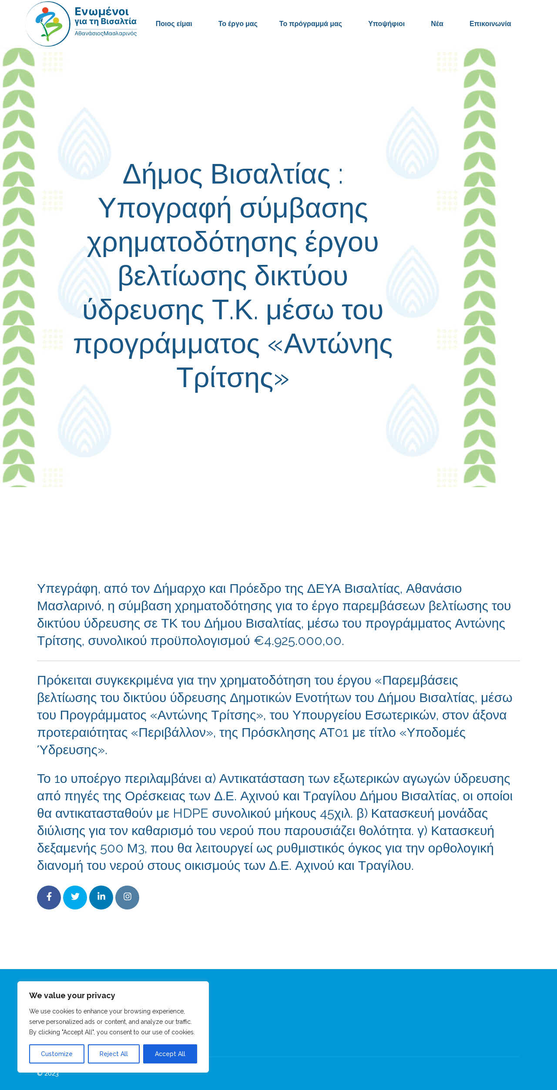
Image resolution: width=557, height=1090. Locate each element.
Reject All (114, 1053)
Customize (57, 1053)
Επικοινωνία (490, 24)
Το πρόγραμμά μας (310, 24)
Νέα (437, 24)
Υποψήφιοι (386, 24)
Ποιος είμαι (174, 24)
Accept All (170, 1053)
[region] (113, 1027)
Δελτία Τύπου (345, 416)
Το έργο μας (238, 24)
